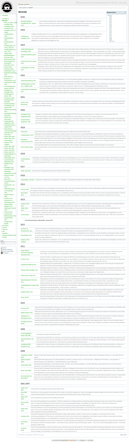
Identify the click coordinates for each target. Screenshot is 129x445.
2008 (110, 40)
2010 (110, 37)
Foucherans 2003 (9, 98)
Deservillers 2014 (9, 65)
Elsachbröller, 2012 (9, 71)
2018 (110, 27)
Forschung (5, 225)
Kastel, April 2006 (9, 146)
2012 (110, 34)
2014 (110, 31)
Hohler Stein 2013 (9, 138)
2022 (110, 21)
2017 (110, 28)
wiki (3, 231)
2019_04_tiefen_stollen (11, 22)
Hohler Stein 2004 (9, 136)
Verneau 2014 (8, 214)
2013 (110, 32)
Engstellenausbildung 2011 (28, 264)
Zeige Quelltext (25, 4)
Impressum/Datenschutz (9, 235)
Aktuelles (5, 233)
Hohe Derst (7, 134)
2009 (110, 38)
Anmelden (6, 253)
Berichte (4, 20)
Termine (4, 227)
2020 (110, 24)
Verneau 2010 (8, 212)
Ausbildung (5, 18)
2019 (110, 25)
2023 (110, 19)
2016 (110, 29)
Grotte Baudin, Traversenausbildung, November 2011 (10, 130)
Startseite (5, 15)
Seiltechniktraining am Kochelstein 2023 (9, 190)
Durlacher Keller (9, 69)
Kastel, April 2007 (9, 148)
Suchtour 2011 (8, 198)
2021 (110, 22)
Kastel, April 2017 (9, 152)
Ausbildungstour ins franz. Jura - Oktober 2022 (10, 51)
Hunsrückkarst (8, 140)
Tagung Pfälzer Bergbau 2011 (29, 270)
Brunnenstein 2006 (9, 59)
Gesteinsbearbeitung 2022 (28, 80)
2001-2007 (111, 41)
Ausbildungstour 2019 (27, 135)
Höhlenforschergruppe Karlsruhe (101, 2)
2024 (110, 18)
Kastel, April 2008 (9, 150)
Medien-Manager (7, 249)
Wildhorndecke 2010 (10, 216)
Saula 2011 (7, 179)
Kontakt (4, 237)
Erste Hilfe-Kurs (8, 76)
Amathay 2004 (8, 24)
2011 (110, 35)
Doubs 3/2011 (8, 67)
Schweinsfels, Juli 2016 (27, 179)
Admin (4, 248)
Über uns (5, 229)
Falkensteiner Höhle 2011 (28, 275)
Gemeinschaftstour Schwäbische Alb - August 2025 (9, 105)
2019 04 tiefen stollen (27, 147)
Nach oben (123, 435)
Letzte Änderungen (8, 251)
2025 (110, 16)
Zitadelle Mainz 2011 (27, 292)
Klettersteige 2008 (9, 158)
